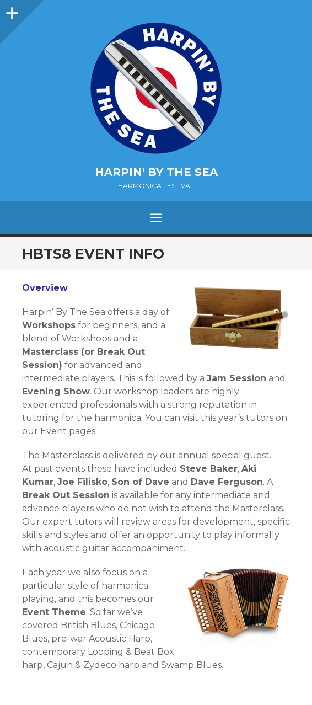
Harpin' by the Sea (156, 172)
